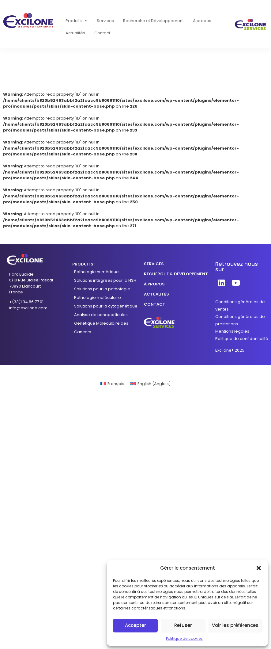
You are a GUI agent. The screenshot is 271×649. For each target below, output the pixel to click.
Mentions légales (232, 331)
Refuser (183, 625)
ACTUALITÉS (156, 294)
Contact (102, 33)
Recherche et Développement (153, 21)
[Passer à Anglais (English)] (150, 383)
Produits (77, 21)
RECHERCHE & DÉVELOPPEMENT (176, 274)
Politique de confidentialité (241, 339)
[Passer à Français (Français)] (112, 383)
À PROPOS (154, 284)
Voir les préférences (235, 625)
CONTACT (154, 304)
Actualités (75, 33)
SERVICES (154, 264)
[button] (259, 568)
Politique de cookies (184, 638)
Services (105, 21)
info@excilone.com (28, 308)
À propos (202, 21)
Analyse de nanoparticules (101, 315)
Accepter (135, 625)
